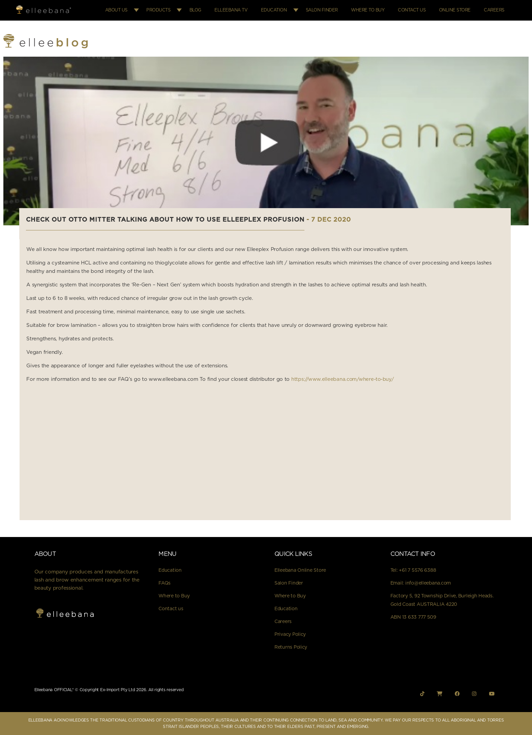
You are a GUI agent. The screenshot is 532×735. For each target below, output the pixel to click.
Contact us (170, 608)
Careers (494, 10)
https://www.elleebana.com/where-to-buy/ (343, 379)
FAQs (164, 583)
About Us (128, 10)
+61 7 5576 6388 (417, 570)
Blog (206, 10)
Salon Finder (329, 10)
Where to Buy (373, 10)
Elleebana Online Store (300, 570)
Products (169, 10)
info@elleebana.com (428, 583)
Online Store (457, 10)
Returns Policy (290, 647)
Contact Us (415, 10)
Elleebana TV (240, 10)
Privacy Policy (290, 634)
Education (281, 10)
